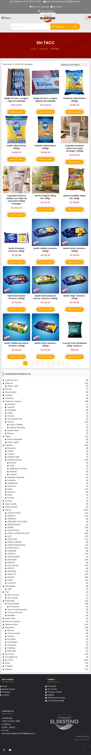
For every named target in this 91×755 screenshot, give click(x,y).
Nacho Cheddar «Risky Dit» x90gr (74, 197)
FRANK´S (11, 554)
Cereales (8, 395)
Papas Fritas (10, 618)
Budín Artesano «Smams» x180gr (16, 249)
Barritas (8, 389)
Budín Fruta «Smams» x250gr (45, 344)
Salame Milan (13, 430)
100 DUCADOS (14, 513)
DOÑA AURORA (14, 542)
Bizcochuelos (11, 392)
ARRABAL (11, 518)
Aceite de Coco (11, 380)
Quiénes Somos (8, 689)
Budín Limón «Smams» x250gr (74, 249)
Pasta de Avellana (12, 621)
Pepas (10, 489)
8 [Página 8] (60, 363)
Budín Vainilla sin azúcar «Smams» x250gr (16, 344)
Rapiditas (11, 615)
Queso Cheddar (16, 424)
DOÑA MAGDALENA (16, 545)
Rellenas (13, 471)
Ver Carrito (52, 689)
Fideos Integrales (14, 439)
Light (9, 589)
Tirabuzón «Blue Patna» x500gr (74, 99)
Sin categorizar (11, 657)
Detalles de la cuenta (56, 697)
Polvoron (11, 492)
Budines (10, 630)
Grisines (8, 501)
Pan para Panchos (15, 612)
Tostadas (9, 666)
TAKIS (10, 580)
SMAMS (10, 577)
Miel (7, 592)
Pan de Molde (13, 603)
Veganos (9, 669)
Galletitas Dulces (14, 460)
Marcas (8, 510)
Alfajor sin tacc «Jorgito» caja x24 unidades (16, 99)
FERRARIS (11, 551)
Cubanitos (9, 398)
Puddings (11, 648)
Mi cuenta (51, 686)
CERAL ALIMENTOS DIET (18, 533)
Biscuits (13, 462)
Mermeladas (10, 586)
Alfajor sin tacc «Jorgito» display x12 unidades (45, 99)
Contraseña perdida (55, 700)
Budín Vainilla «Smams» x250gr (45, 249)
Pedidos (50, 695)
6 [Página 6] (50, 363)
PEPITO (10, 568)
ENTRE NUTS (13, 548)
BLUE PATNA (13, 530)
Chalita (10, 451)
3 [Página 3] (35, 363)
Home (4, 686)
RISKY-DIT (11, 574)
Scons (10, 495)
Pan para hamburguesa (17, 609)
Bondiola (11, 404)
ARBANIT (11, 516)
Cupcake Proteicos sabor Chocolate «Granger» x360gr (74, 148)
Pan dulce (11, 639)
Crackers (11, 454)
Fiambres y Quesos (13, 401)
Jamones (11, 407)
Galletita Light (13, 457)
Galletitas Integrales (15, 477)
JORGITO (11, 562)
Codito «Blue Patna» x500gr (16, 147)
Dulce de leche (13, 633)
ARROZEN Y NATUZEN (17, 521)
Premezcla (11, 645)
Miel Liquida (12, 598)
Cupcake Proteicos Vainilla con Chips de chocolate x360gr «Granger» (16, 199)
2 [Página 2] (30, 363)
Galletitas (9, 445)
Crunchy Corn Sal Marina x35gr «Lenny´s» (74, 344)
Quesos (10, 422)
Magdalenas (12, 483)
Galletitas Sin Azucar (18, 468)
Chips (12, 465)
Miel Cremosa (13, 595)
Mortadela (11, 410)
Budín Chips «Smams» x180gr (74, 297)
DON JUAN (12, 539)
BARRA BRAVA (14, 524)
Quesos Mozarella (17, 427)
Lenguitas (11, 480)
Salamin (10, 433)
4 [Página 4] (40, 363)
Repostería (9, 627)
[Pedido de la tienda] (74, 65)
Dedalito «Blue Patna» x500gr (45, 147)
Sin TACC (9, 660)
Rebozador (12, 651)
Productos (6, 692)
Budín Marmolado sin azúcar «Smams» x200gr (45, 297)
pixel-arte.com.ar (82, 739)
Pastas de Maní (11, 624)
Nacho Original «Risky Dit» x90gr (45, 197)
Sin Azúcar (9, 654)
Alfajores (9, 383)
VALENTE (11, 583)
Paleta (10, 413)
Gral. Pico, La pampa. (40, 7)
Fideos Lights (13, 442)
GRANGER (11, 559)
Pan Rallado (12, 642)
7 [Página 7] (55, 363)
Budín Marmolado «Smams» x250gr (16, 297)
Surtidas (10, 498)
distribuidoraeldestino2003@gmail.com (63, 1)
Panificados (10, 601)
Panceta (10, 416)
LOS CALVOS (13, 565)
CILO (9, 536)
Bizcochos (11, 448)
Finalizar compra (54, 692)
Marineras (11, 486)
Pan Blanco (14, 606)
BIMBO (10, 527)
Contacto (5, 695)
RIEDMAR (11, 571)
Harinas (10, 636)
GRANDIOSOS (13, 556)
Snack (7, 663)
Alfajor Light (12, 386)
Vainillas (13, 474)
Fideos (8, 436)
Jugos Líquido (11, 504)
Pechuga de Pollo (14, 419)
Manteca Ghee (11, 507)
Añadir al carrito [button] (16, 112)
